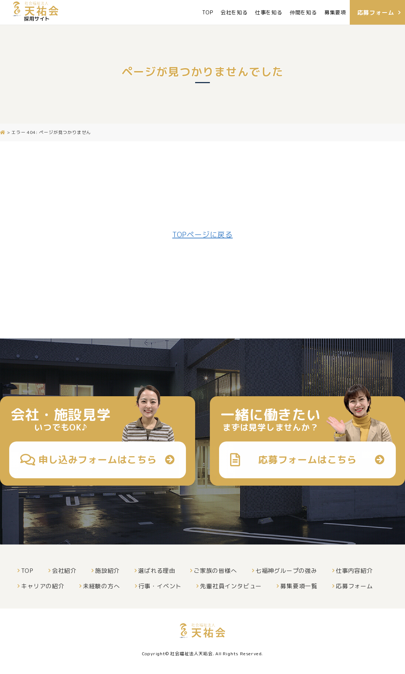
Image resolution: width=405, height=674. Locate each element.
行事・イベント (160, 586)
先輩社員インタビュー (231, 586)
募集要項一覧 (298, 586)
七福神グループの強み (286, 571)
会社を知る (233, 12)
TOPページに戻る (202, 234)
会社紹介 (64, 571)
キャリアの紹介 (42, 586)
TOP (207, 12)
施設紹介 (107, 571)
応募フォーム (354, 586)
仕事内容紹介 (354, 571)
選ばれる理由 (156, 571)
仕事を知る (268, 12)
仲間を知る (303, 12)
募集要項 (335, 12)
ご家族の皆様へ (215, 571)
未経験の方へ (101, 586)
